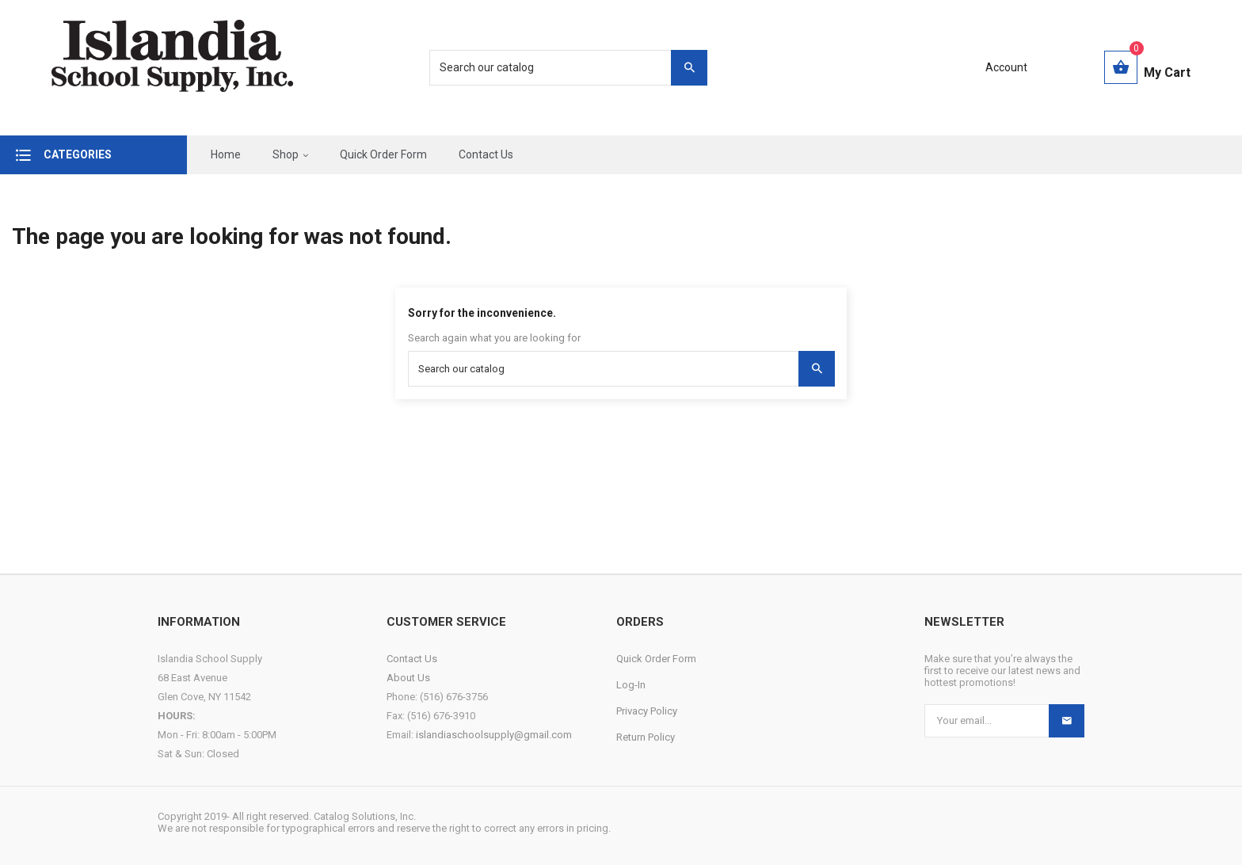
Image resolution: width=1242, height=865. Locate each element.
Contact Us (412, 659)
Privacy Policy (646, 711)
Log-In (631, 685)
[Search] (560, 68)
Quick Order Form (656, 659)
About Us (408, 678)
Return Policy (645, 737)
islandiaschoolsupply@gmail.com (494, 735)
